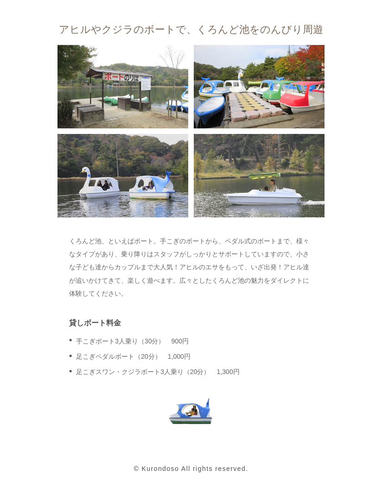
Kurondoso (160, 468)
